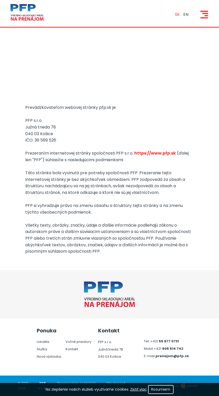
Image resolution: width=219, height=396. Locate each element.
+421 (154, 342)
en (185, 14)
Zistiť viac (138, 389)
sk (177, 14)
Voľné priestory (78, 341)
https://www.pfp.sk (155, 153)
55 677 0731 (169, 342)
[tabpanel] (109, 90)
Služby (42, 349)
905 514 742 (172, 349)
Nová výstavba (49, 356)
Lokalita (43, 341)
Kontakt (72, 349)
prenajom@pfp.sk (172, 356)
